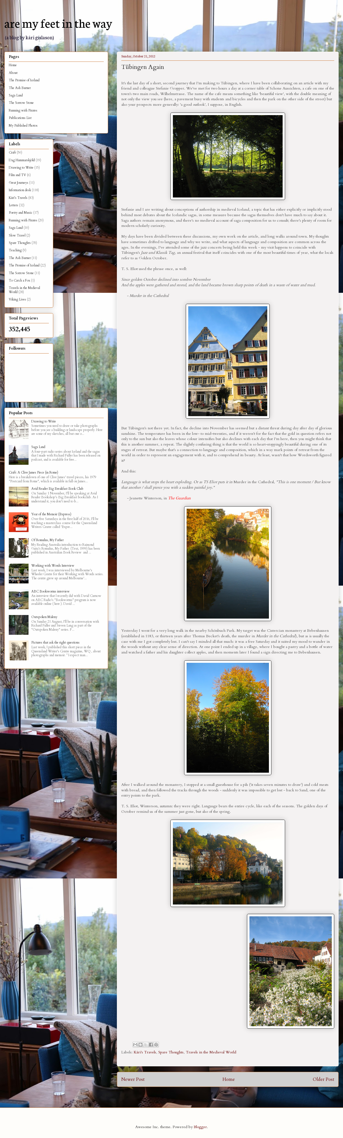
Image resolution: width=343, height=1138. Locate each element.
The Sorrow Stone (21, 103)
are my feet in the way (58, 22)
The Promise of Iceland (24, 80)
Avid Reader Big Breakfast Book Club (57, 488)
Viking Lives (17, 299)
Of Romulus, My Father (47, 540)
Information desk (20, 190)
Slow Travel (17, 235)
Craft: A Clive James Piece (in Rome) (33, 472)
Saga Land (16, 95)
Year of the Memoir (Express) (51, 514)
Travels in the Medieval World (211, 1052)
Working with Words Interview (52, 565)
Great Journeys (18, 182)
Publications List (20, 118)
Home (229, 1079)
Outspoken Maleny (44, 617)
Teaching (15, 250)
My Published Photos (23, 125)
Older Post (323, 1079)
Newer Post (133, 1079)
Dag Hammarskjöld (22, 160)
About (13, 73)
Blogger (200, 1126)
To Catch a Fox (19, 280)
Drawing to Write (21, 167)
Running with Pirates (23, 110)
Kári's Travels (145, 1052)
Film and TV (17, 175)
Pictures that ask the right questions (55, 642)
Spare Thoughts (171, 1052)
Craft (12, 152)
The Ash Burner (20, 88)
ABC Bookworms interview (50, 591)
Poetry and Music (20, 212)
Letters (13, 205)
